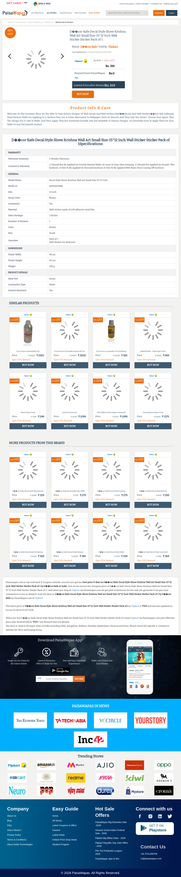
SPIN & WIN (41, 3)
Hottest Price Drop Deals (64, 839)
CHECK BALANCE (126, 4)
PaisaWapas (81, 873)
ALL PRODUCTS (37, 13)
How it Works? (14, 830)
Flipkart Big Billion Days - (110, 838)
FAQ (9, 825)
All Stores (57, 820)
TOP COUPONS (80, 13)
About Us (11, 816)
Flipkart (113, 46)
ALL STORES (51, 13)
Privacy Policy (14, 835)
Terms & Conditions (16, 839)
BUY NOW (83, 94)
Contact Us (153, 846)
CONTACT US (156, 4)
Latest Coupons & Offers (64, 825)
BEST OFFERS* (94, 13)
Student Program (60, 844)
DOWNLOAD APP (171, 4)
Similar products (24, 303)
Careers (56, 830)
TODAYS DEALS (66, 13)
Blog (9, 820)
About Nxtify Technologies (20, 844)
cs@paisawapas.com (151, 858)
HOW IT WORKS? (143, 4)
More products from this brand (37, 443)
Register (159, 13)
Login (171, 13)
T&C (76, 78)
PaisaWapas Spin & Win (107, 858)
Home (55, 816)
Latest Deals (58, 835)
